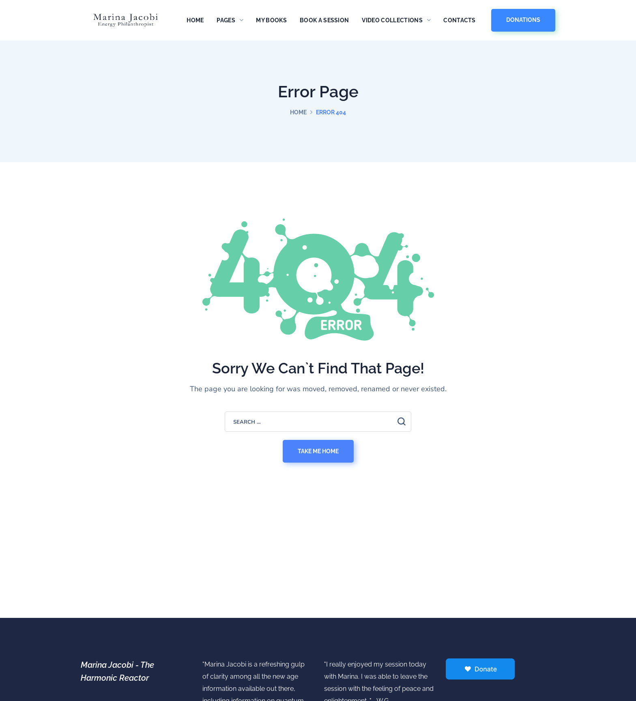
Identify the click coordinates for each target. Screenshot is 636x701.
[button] (523, 20)
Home (298, 112)
